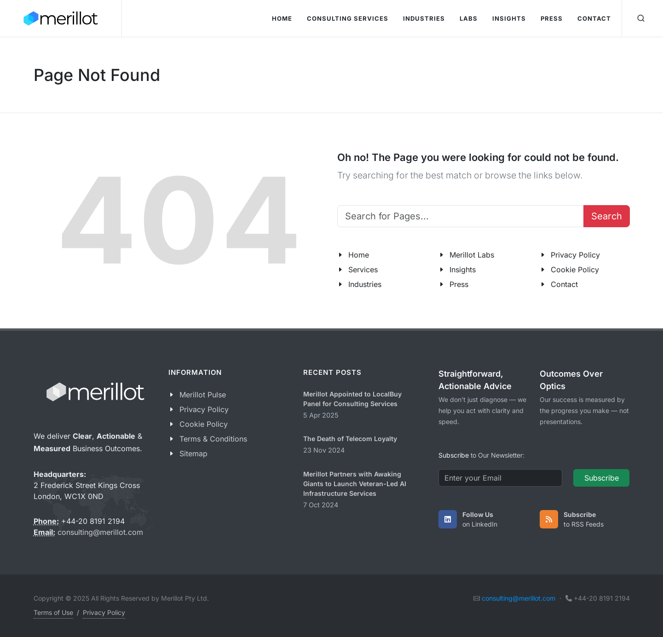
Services (363, 269)
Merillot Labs (472, 254)
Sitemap (193, 453)
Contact (564, 284)
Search (606, 216)
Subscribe (601, 477)
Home (358, 254)
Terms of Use (53, 612)
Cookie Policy (575, 269)
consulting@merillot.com (100, 532)
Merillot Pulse (202, 394)
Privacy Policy (575, 254)
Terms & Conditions (213, 438)
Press (459, 284)
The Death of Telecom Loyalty (350, 438)
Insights (463, 269)
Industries (364, 284)
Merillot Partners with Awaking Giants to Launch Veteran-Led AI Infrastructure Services (354, 483)
